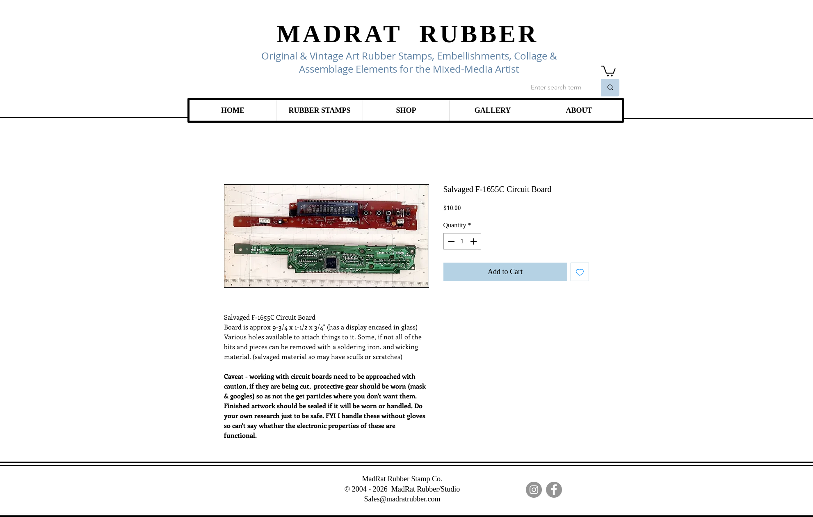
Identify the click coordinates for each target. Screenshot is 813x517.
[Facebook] (554, 490)
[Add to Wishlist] (580, 272)
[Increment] (474, 241)
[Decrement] (450, 241)
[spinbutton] (462, 241)
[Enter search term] (557, 87)
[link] (608, 70)
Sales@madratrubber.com (402, 499)
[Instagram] (534, 490)
